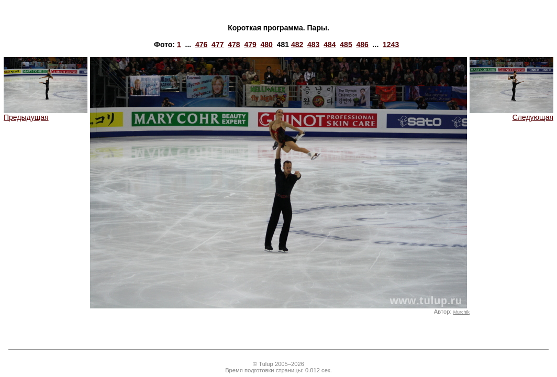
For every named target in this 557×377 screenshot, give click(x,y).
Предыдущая (45, 113)
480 (267, 44)
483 (313, 44)
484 (330, 44)
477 (217, 44)
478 (234, 44)
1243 (391, 44)
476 (201, 44)
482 (297, 44)
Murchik (461, 312)
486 (362, 44)
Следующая (511, 113)
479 (250, 44)
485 (346, 44)
